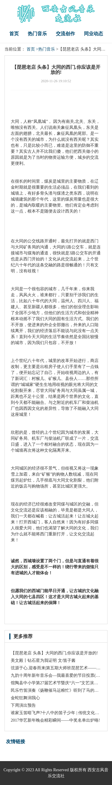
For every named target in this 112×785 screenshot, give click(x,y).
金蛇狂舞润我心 (25, 698)
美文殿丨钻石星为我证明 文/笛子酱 (43, 660)
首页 (14, 33)
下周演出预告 (23, 705)
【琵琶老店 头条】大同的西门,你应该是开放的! (54, 653)
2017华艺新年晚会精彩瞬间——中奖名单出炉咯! (55, 720)
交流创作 (65, 33)
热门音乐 (37, 33)
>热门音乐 (45, 49)
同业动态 (93, 33)
